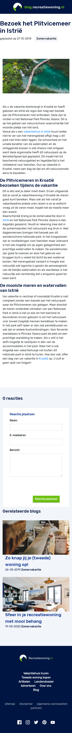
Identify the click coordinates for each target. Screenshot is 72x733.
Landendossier (44, 681)
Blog (36, 690)
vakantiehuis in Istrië (37, 131)
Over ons (45, 685)
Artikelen (24, 681)
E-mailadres (18, 435)
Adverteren (28, 685)
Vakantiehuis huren (36, 673)
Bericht (15, 450)
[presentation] (38, 486)
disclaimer (26, 704)
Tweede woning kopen (36, 677)
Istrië (6, 220)
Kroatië (43, 358)
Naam (13, 420)
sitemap (10, 704)
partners (36, 708)
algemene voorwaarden (52, 704)
